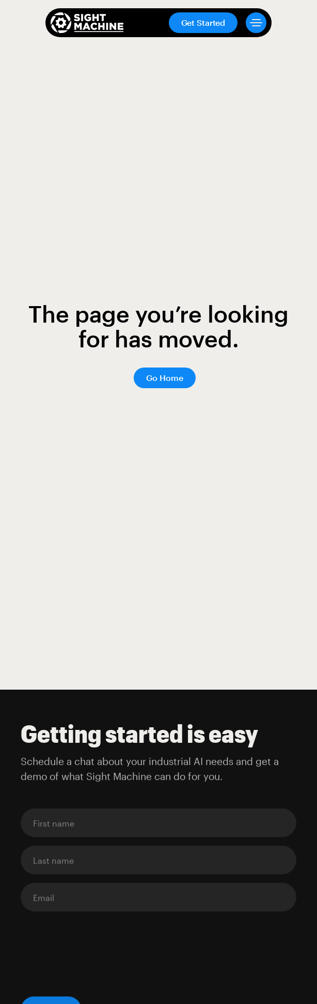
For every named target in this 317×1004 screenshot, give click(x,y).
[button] (251, 22)
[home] (87, 22)
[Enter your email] (158, 823)
